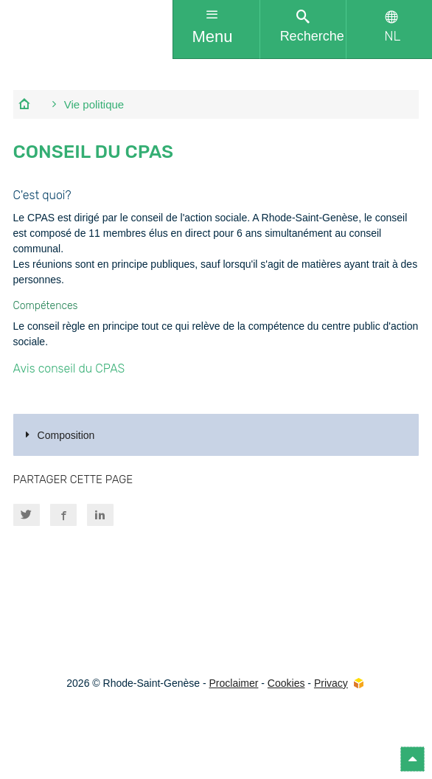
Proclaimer (234, 683)
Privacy (331, 683)
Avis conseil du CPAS (69, 368)
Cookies (286, 683)
